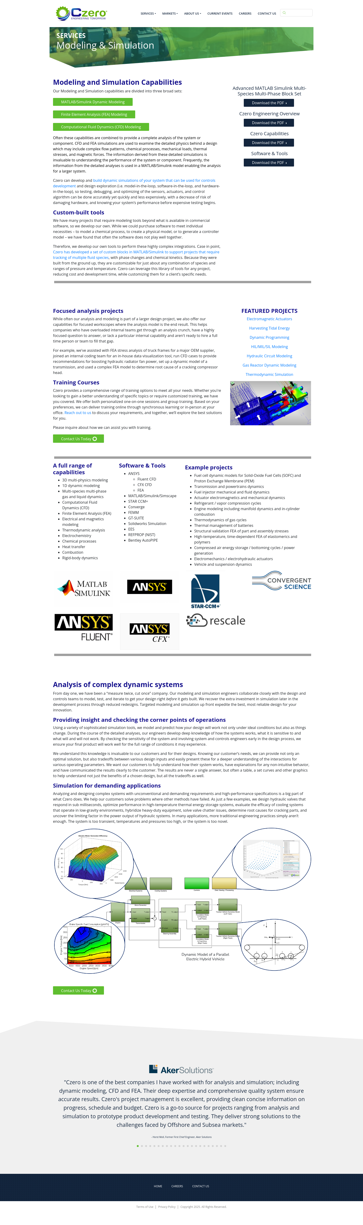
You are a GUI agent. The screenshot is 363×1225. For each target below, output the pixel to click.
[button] (138, 1146)
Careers (245, 13)
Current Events (219, 13)
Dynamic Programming (269, 337)
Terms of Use (144, 1207)
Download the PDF (268, 102)
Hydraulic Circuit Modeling (269, 355)
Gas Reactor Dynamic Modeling (269, 365)
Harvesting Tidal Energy (269, 328)
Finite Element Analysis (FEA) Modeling (94, 114)
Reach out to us (77, 412)
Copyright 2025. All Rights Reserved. (203, 1207)
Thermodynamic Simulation (269, 374)
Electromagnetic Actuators (269, 318)
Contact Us (267, 13)
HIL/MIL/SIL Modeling (269, 346)
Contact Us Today (76, 438)
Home (158, 1186)
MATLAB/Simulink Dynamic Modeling (93, 101)
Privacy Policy (166, 1207)
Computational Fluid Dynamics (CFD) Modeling (101, 126)
